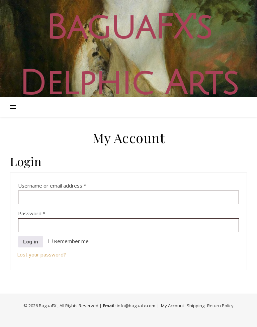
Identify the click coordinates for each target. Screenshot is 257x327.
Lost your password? (41, 254)
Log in (30, 241)
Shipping (195, 306)
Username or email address (62, 185)
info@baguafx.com (136, 306)
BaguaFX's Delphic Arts (128, 56)
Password (42, 212)
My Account (172, 306)
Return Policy (220, 306)
